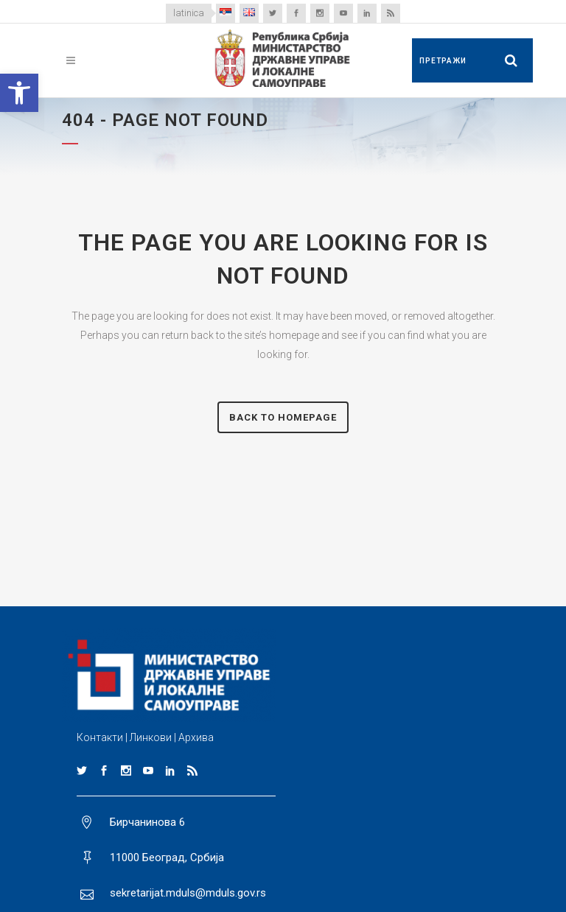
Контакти (100, 737)
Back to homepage (283, 417)
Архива (196, 737)
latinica (188, 12)
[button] (19, 93)
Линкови (151, 737)
